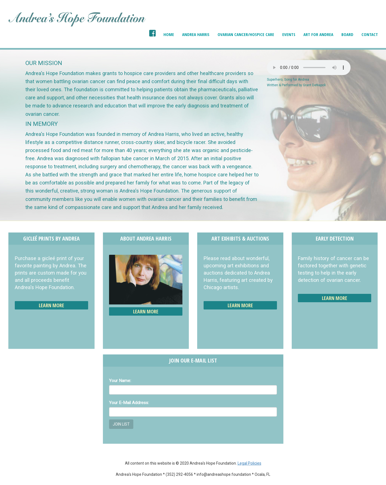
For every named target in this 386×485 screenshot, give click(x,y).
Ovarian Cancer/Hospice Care (246, 34)
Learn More (51, 305)
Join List (121, 424)
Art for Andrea (318, 34)
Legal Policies (249, 463)
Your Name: (120, 380)
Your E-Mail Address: (129, 402)
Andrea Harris (195, 34)
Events (288, 34)
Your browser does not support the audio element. (309, 67)
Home (168, 34)
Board (347, 34)
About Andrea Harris (146, 238)
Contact (369, 34)
